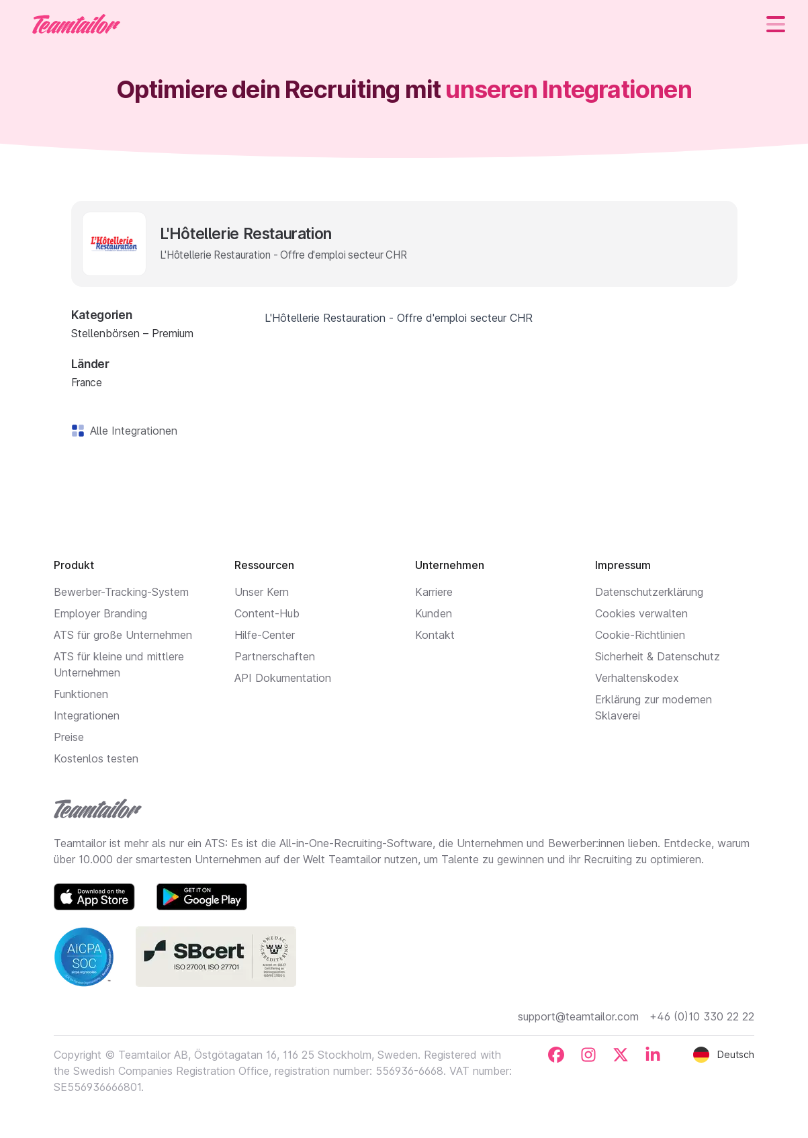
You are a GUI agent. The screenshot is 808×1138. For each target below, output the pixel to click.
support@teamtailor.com (578, 1016)
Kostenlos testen (96, 758)
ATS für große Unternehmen (123, 635)
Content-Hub (267, 613)
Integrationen (87, 715)
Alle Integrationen (131, 430)
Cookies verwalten (641, 613)
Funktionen (81, 694)
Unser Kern (261, 592)
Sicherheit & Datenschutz (657, 656)
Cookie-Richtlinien (640, 635)
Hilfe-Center (264, 635)
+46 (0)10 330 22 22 (701, 1016)
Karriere (434, 592)
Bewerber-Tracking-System (121, 592)
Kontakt (435, 635)
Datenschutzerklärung (649, 592)
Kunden (433, 613)
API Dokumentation (282, 678)
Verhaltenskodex (637, 678)
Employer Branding (100, 613)
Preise (69, 737)
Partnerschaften (274, 656)
